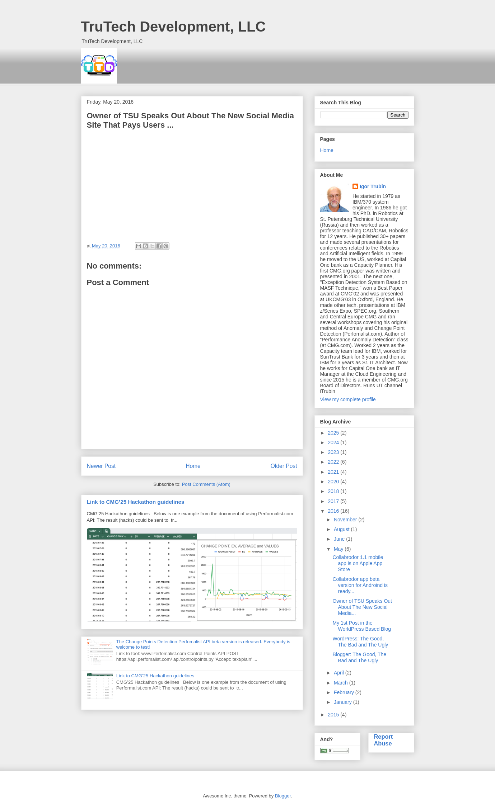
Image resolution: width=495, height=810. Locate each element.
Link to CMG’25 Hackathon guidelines (136, 502)
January (343, 702)
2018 (334, 491)
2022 (334, 462)
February (344, 692)
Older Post (284, 466)
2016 (334, 511)
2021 (334, 472)
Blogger (283, 796)
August (342, 529)
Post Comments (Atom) (206, 484)
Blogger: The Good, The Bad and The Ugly (359, 657)
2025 (334, 433)
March (341, 683)
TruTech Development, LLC (173, 26)
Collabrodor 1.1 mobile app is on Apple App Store (357, 563)
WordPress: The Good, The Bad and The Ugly (360, 642)
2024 (334, 442)
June (340, 539)
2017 (334, 501)
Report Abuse (383, 740)
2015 (334, 714)
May (339, 549)
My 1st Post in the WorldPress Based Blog (361, 626)
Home (193, 466)
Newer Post (101, 466)
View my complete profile (348, 399)
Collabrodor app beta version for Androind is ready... (360, 585)
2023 (334, 452)
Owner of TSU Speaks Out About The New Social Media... (362, 607)
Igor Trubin (373, 186)
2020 (334, 481)
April (339, 673)
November (346, 519)
